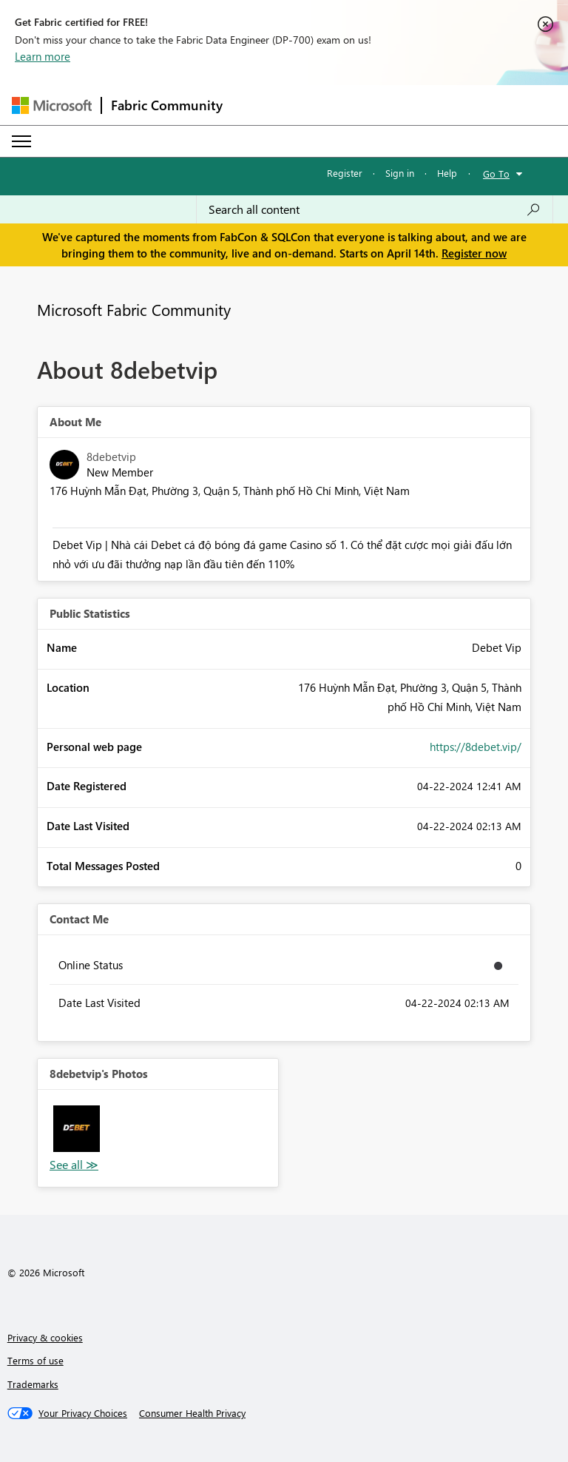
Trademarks (32, 1384)
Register (344, 172)
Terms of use (35, 1360)
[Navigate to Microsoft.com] (52, 105)
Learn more (42, 56)
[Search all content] (374, 209)
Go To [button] (496, 173)
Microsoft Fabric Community (134, 309)
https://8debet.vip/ (475, 746)
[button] (76, 1128)
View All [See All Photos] (74, 1164)
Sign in (399, 172)
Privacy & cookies (45, 1337)
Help (447, 172)
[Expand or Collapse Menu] (21, 141)
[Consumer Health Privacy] (192, 1413)
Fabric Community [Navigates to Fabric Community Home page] (167, 105)
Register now (474, 253)
